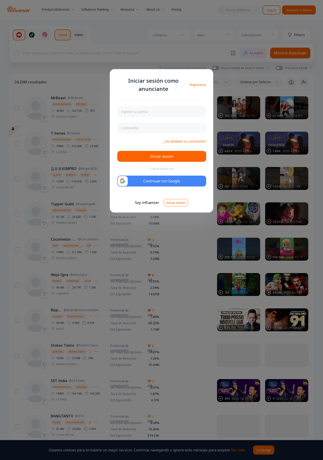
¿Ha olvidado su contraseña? (185, 141)
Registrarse (197, 84)
